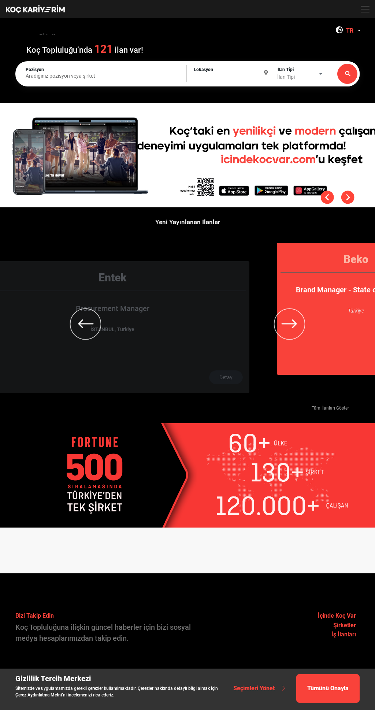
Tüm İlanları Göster (330, 408)
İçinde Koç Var (337, 615)
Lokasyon (203, 69)
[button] (351, 131)
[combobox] (354, 30)
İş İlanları (343, 634)
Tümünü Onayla (328, 688)
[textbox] (231, 73)
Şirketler (344, 625)
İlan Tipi (286, 69)
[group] (187, 309)
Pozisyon (35, 69)
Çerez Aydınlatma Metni (38, 695)
